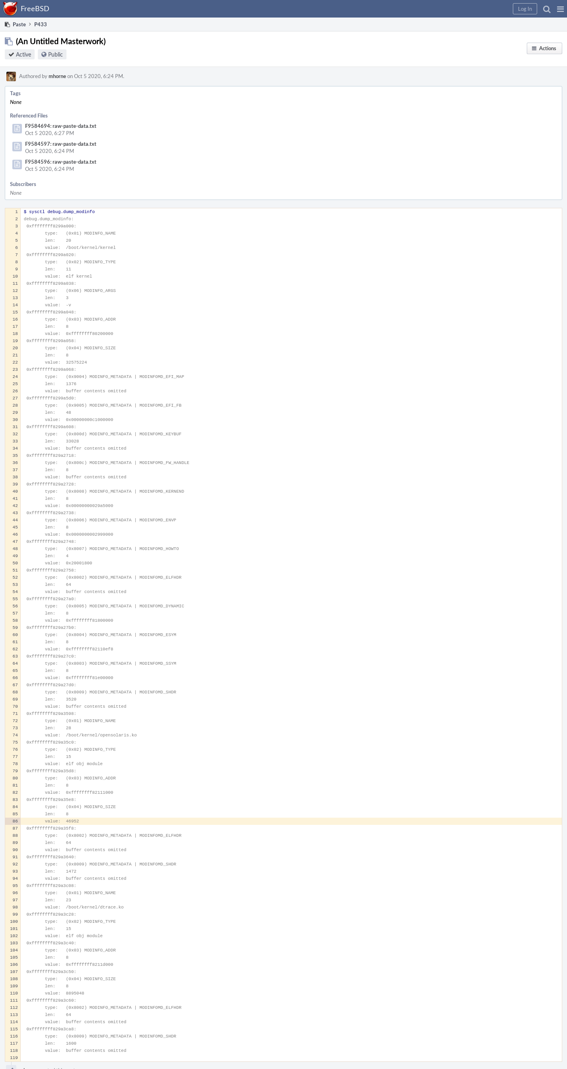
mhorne (57, 76)
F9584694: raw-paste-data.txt (60, 125)
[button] (560, 9)
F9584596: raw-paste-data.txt (60, 161)
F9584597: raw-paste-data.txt (60, 143)
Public (55, 54)
